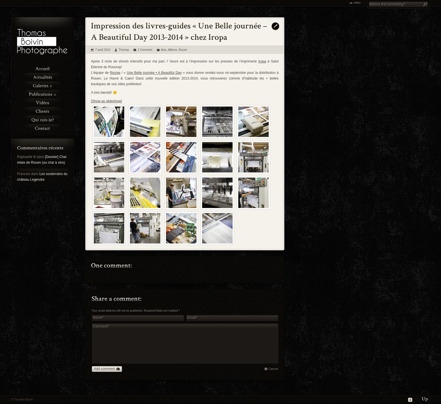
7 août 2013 (102, 49)
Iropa (262, 61)
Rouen (183, 49)
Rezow (115, 73)
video (357, 2)
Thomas (124, 49)
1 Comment (145, 49)
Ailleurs (172, 49)
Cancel (273, 368)
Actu (164, 49)
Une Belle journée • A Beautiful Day (154, 73)
